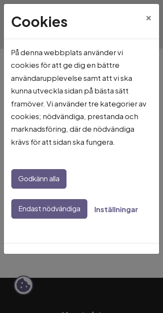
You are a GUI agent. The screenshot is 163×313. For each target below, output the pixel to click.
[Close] (148, 16)
